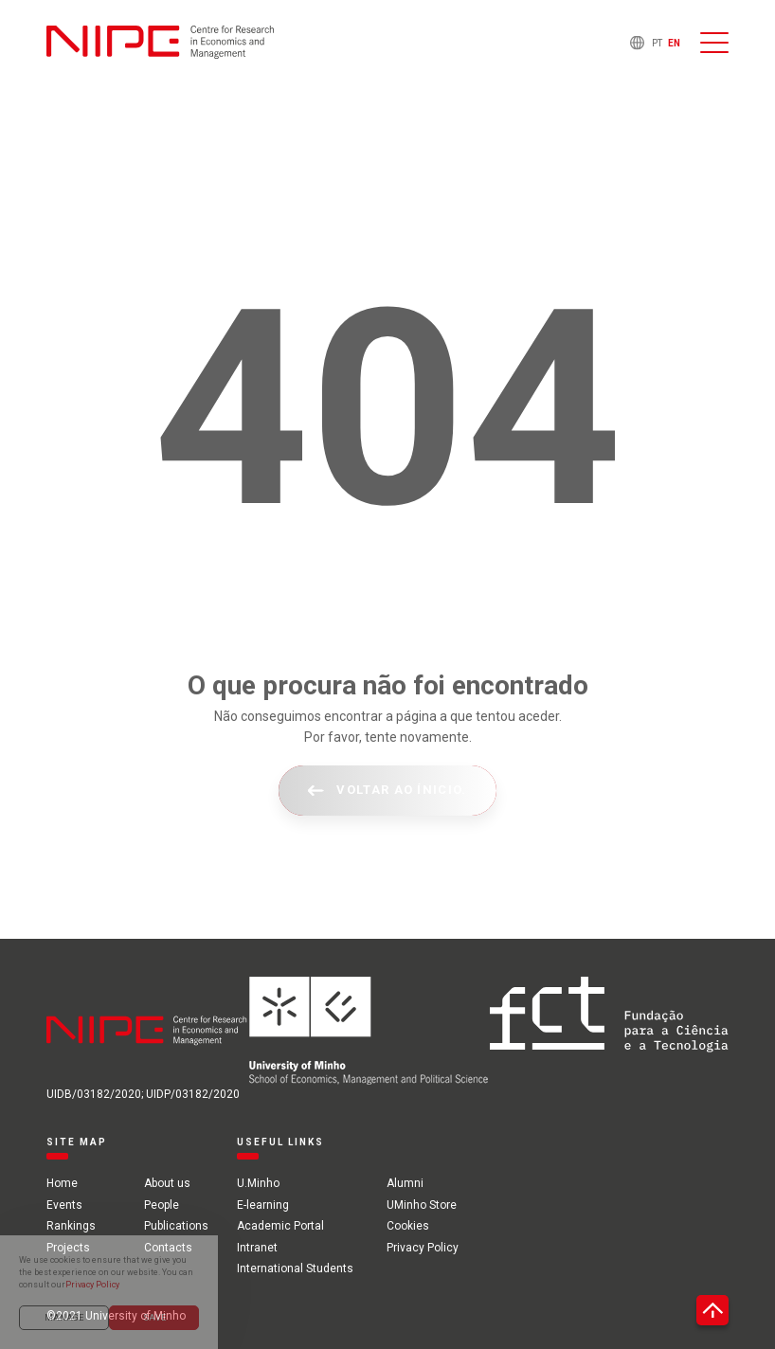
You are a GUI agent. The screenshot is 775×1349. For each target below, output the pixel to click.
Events (64, 1205)
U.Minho (258, 1183)
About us (167, 1183)
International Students (295, 1268)
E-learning (263, 1205)
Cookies (408, 1225)
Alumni (405, 1183)
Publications (176, 1225)
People (161, 1205)
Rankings (71, 1225)
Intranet (257, 1247)
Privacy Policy (423, 1247)
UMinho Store (422, 1205)
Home (62, 1183)
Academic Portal (280, 1225)
